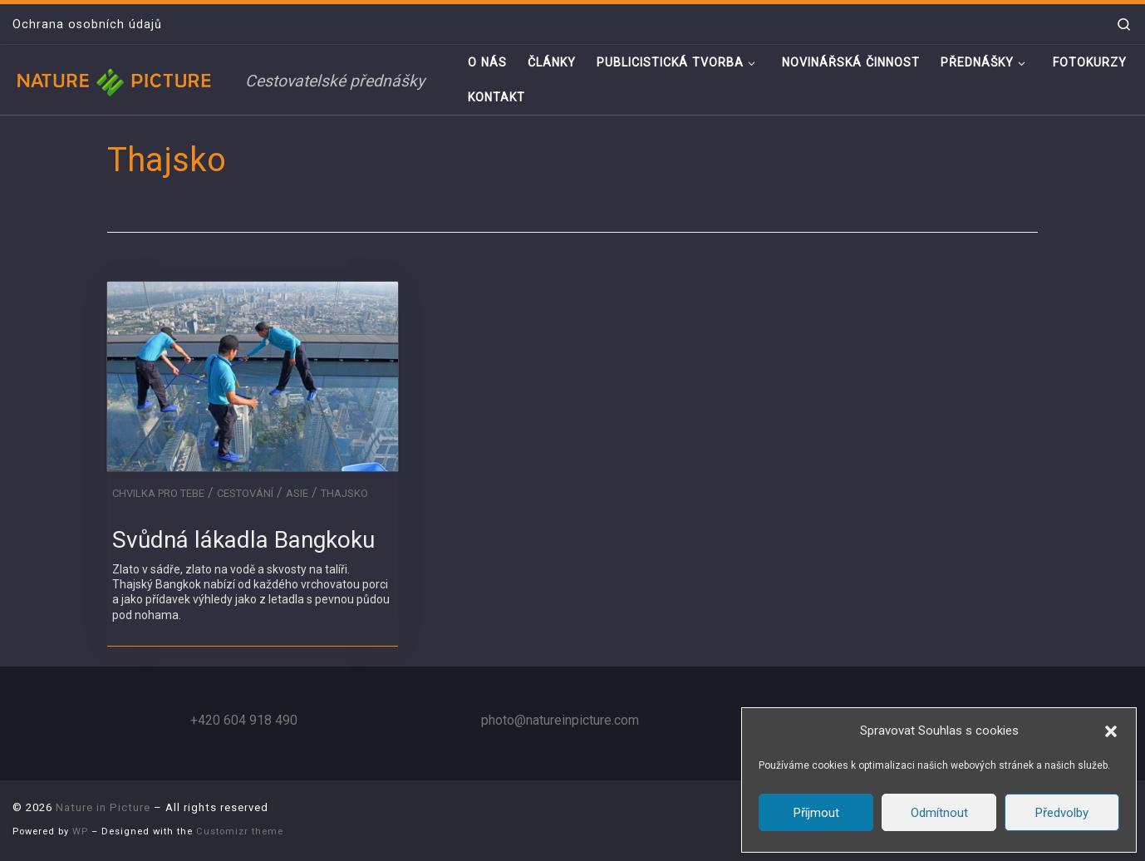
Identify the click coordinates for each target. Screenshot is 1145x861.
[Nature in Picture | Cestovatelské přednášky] (116, 79)
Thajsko (344, 493)
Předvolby (1061, 812)
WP (80, 831)
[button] (1111, 731)
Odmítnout (939, 812)
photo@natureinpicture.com (560, 720)
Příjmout (816, 812)
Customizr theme (239, 831)
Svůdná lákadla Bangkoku (243, 540)
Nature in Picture (103, 807)
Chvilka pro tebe (158, 493)
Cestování (245, 493)
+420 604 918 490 (243, 720)
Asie (297, 493)
